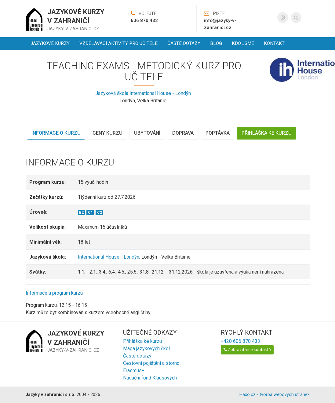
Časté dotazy (183, 43)
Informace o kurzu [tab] (56, 133)
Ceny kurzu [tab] (107, 133)
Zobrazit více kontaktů (247, 349)
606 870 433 (144, 20)
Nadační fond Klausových (150, 378)
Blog (216, 43)
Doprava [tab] (183, 133)
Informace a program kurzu (54, 293)
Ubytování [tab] (147, 133)
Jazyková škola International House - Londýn (143, 93)
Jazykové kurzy (50, 43)
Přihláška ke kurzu (142, 341)
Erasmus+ (133, 370)
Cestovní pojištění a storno (151, 363)
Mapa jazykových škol (146, 348)
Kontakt (274, 43)
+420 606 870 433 (240, 341)
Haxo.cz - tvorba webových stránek (274, 394)
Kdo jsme (243, 43)
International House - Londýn (108, 257)
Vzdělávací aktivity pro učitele (118, 43)
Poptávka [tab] (218, 133)
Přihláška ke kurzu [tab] (267, 133)
